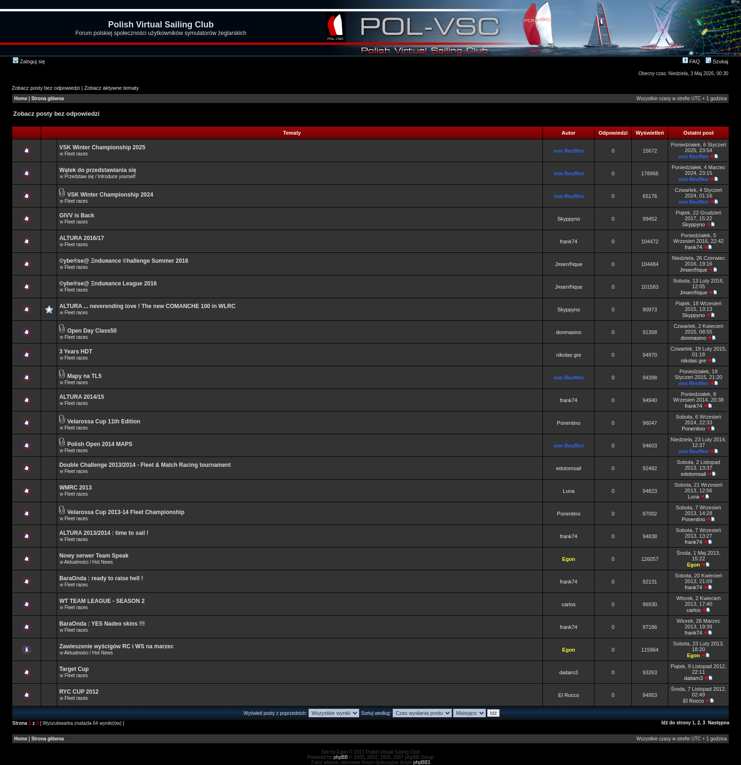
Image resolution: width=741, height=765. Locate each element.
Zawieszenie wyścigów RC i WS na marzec (116, 646)
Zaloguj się (29, 61)
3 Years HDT (75, 351)
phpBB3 (422, 762)
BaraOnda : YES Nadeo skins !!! (102, 623)
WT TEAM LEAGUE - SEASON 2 (102, 601)
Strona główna (47, 98)
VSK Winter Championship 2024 (110, 194)
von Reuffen (569, 151)
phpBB (341, 757)
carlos (569, 604)
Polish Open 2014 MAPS (99, 444)
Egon (569, 559)
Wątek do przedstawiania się (97, 170)
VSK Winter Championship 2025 (102, 147)
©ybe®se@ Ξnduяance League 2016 (107, 283)
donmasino (568, 332)
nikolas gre (568, 355)
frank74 (568, 241)
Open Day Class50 (92, 330)
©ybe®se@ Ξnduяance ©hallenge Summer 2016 (123, 261)
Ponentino (569, 423)
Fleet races (75, 153)
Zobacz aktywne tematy (111, 88)
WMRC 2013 (75, 487)
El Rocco (568, 695)
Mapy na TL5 (84, 376)
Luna (568, 491)
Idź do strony (676, 722)
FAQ (691, 61)
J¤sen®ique (568, 264)
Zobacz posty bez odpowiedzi (46, 88)
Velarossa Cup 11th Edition (103, 421)
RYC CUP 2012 (78, 691)
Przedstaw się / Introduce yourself (99, 176)
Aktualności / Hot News (88, 562)
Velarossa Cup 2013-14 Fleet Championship (125, 512)
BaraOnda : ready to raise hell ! (101, 578)
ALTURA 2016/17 (81, 238)
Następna (718, 722)
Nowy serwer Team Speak (94, 555)
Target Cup (73, 669)
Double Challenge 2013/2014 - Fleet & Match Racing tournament (145, 465)
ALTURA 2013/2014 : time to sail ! (103, 533)
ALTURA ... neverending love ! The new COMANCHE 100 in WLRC (147, 306)
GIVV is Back (76, 215)
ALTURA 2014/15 (81, 397)
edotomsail (568, 468)
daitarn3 (568, 672)
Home (20, 98)
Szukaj (717, 61)
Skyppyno (568, 219)
